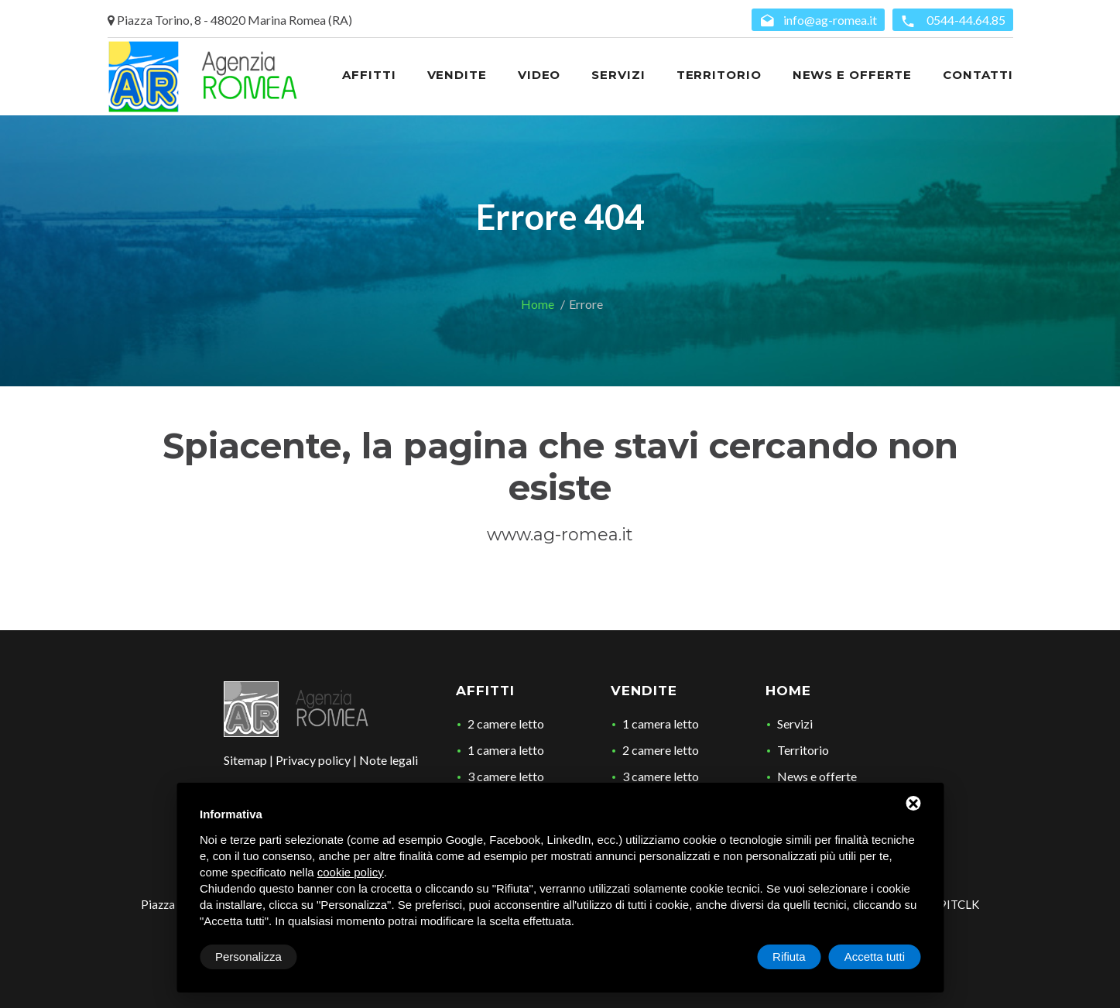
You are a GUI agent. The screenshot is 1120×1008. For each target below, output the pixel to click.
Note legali (388, 760)
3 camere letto (506, 776)
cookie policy (350, 872)
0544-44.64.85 (952, 20)
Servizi (795, 723)
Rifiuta (789, 956)
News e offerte (817, 776)
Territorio (803, 749)
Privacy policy (313, 760)
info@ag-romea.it (818, 20)
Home (537, 304)
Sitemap (245, 760)
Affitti (485, 690)
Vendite (644, 690)
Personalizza (248, 956)
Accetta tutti (874, 956)
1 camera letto (506, 749)
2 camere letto (506, 723)
